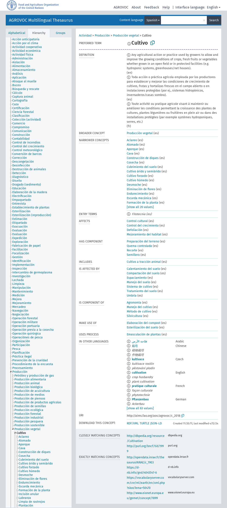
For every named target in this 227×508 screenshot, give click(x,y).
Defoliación (134, 230)
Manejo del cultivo (139, 307)
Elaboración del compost (143, 323)
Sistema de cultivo (139, 286)
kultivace (138, 359)
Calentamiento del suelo (143, 269)
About (136, 7)
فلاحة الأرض (139, 341)
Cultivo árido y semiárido (144, 171)
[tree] (39, 272)
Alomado (133, 144)
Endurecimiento (137, 194)
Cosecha (132, 162)
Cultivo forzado (137, 176)
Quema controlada (139, 246)
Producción (102, 35)
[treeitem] (27, 39)
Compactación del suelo (143, 273)
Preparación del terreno (143, 241)
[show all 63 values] (140, 408)
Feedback (151, 7)
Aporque (132, 149)
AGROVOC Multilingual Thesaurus (41, 20)
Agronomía (134, 302)
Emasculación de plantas (144, 334)
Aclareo (132, 140)
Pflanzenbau (140, 399)
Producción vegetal (126, 35)
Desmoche (134, 185)
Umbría (132, 295)
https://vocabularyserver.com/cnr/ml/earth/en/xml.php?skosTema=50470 (146, 483)
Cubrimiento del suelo (142, 167)
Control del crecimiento (143, 225)
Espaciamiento (137, 278)
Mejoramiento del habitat (144, 234)
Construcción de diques (143, 158)
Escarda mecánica (139, 198)
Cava (130, 153)
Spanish (152, 20)
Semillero (133, 255)
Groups (60, 33)
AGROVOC (121, 7)
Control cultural (137, 221)
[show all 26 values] (140, 207)
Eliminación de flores (141, 189)
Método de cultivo (139, 311)
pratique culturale (144, 386)
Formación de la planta (142, 202)
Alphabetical (16, 33)
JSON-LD (156, 423)
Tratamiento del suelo (142, 291)
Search (214, 20)
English (212, 7)
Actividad (85, 35)
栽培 (135, 346)
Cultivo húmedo (137, 180)
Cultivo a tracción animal (144, 262)
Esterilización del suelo (142, 327)
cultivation (139, 372)
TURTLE (144, 423)
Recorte (132, 250)
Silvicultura (134, 316)
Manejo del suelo (138, 282)
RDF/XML (133, 423)
